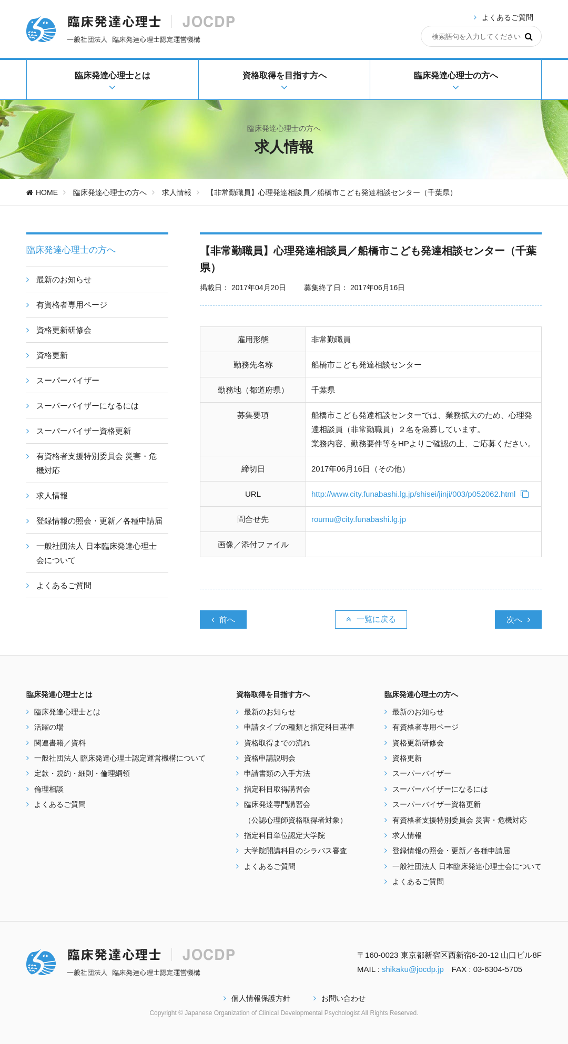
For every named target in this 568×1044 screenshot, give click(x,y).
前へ (223, 619)
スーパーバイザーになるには (440, 789)
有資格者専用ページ (425, 727)
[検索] (529, 36)
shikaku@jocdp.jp (413, 969)
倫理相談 (49, 789)
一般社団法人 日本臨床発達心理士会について (467, 866)
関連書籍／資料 (60, 743)
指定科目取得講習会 (277, 789)
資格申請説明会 (270, 758)
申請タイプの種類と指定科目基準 (299, 727)
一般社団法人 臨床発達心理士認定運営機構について (120, 758)
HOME (42, 192)
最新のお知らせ (270, 712)
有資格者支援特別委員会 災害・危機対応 (459, 820)
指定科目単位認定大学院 (284, 835)
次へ (518, 619)
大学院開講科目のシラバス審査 (295, 850)
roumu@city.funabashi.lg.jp (358, 519)
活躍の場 (49, 727)
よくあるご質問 (507, 17)
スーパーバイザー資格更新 (436, 804)
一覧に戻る (371, 619)
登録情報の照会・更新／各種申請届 (451, 850)
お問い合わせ (339, 998)
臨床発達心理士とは (67, 712)
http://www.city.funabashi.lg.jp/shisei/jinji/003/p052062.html (420, 493)
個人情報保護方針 (257, 998)
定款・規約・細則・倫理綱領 (82, 773)
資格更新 (407, 758)
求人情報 (176, 192)
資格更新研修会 (418, 743)
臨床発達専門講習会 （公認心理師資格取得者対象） (295, 812)
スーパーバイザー (421, 773)
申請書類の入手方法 (277, 773)
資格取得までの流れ (277, 743)
